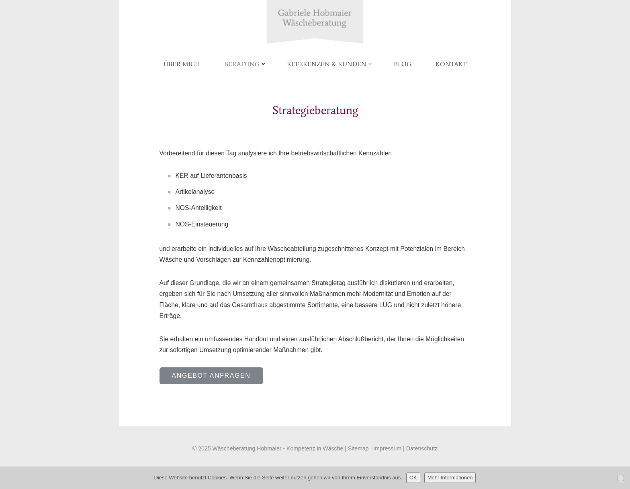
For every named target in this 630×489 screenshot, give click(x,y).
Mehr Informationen (450, 478)
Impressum (387, 448)
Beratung (244, 64)
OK (413, 478)
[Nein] (621, 478)
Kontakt (451, 64)
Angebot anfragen (211, 375)
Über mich (182, 64)
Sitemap (358, 448)
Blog (402, 64)
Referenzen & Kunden (329, 64)
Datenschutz (422, 448)
